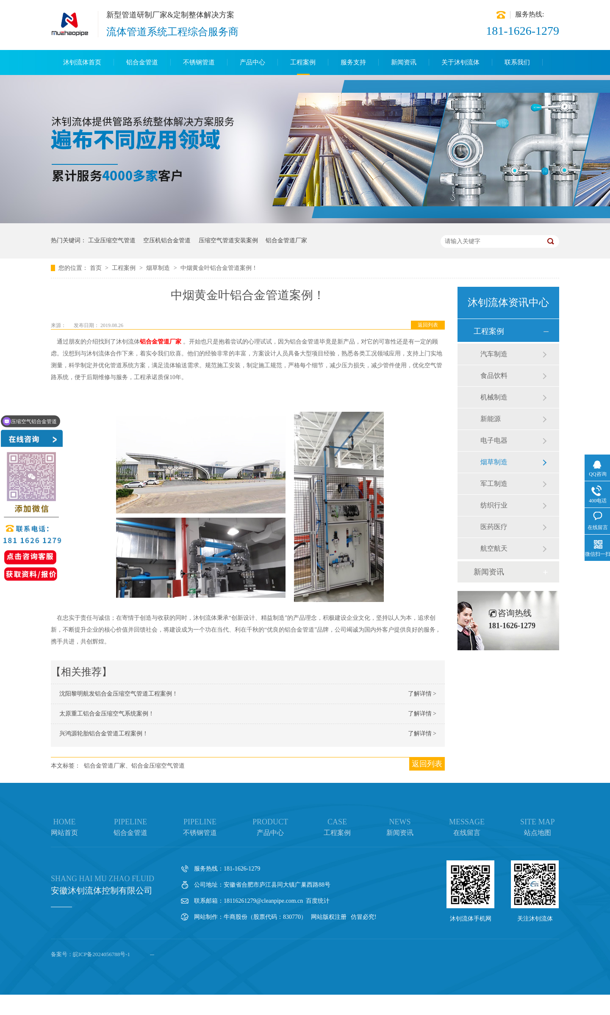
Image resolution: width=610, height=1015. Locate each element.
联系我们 (517, 62)
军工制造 (493, 483)
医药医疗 (493, 526)
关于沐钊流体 (460, 62)
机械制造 (493, 397)
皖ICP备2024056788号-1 (101, 954)
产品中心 (252, 62)
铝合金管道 (142, 62)
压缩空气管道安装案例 (228, 240)
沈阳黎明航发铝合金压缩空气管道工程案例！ (118, 694)
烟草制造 (159, 268)
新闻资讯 (403, 62)
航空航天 (493, 548)
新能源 (490, 418)
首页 (96, 268)
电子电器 (493, 440)
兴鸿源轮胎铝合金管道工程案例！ (103, 733)
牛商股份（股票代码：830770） (265, 917)
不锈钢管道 (199, 62)
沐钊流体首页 (82, 62)
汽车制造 (493, 354)
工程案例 (303, 62)
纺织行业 (493, 505)
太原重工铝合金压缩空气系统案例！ (106, 713)
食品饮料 (493, 375)
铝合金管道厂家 (286, 240)
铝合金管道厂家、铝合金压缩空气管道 (134, 766)
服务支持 (353, 62)
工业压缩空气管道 (112, 240)
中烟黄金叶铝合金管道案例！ (219, 268)
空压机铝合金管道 (167, 240)
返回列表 (428, 325)
